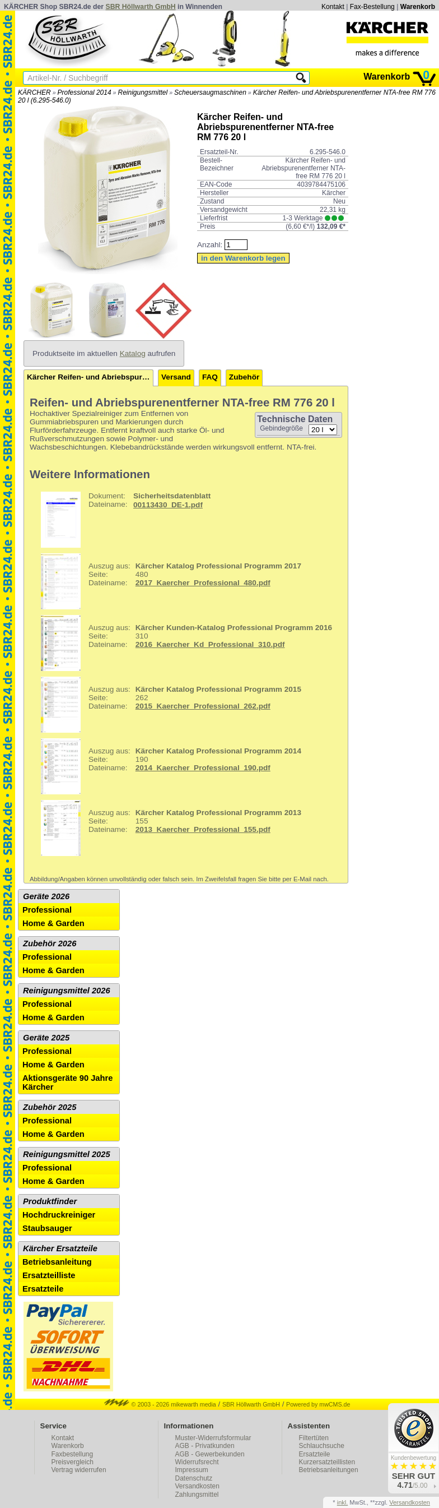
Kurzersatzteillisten (327, 1462)
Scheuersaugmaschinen (210, 92)
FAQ (210, 377)
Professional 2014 (84, 92)
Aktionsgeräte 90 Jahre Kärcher (67, 1082)
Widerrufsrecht (197, 1462)
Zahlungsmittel (197, 1494)
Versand (176, 377)
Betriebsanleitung (57, 1261)
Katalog (133, 353)
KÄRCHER (34, 92)
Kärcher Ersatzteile (60, 1248)
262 (166, 705)
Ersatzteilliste (49, 1275)
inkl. (342, 1502)
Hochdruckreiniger (58, 1214)
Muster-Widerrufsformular (213, 1438)
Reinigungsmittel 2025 (66, 1154)
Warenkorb (417, 7)
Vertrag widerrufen (79, 1470)
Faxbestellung (73, 1454)
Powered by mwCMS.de (318, 1404)
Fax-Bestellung (372, 7)
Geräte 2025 (46, 1037)
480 (166, 581)
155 (166, 828)
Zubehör (244, 377)
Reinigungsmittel (142, 92)
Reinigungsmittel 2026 (66, 990)
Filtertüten (314, 1438)
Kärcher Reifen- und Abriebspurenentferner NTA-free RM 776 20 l (90, 377)
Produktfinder (50, 1201)
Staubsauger (47, 1228)
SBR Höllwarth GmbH (141, 7)
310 (182, 643)
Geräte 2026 (46, 896)
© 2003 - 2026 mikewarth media (160, 1404)
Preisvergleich (73, 1462)
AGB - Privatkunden (205, 1446)
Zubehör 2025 (49, 1107)
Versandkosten (197, 1486)
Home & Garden (53, 923)
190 (166, 766)
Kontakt (332, 7)
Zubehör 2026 (49, 943)
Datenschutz (194, 1478)
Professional (47, 909)
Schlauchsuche (321, 1446)
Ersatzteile (42, 1288)
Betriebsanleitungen (328, 1470)
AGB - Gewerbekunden (210, 1454)
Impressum (191, 1470)
